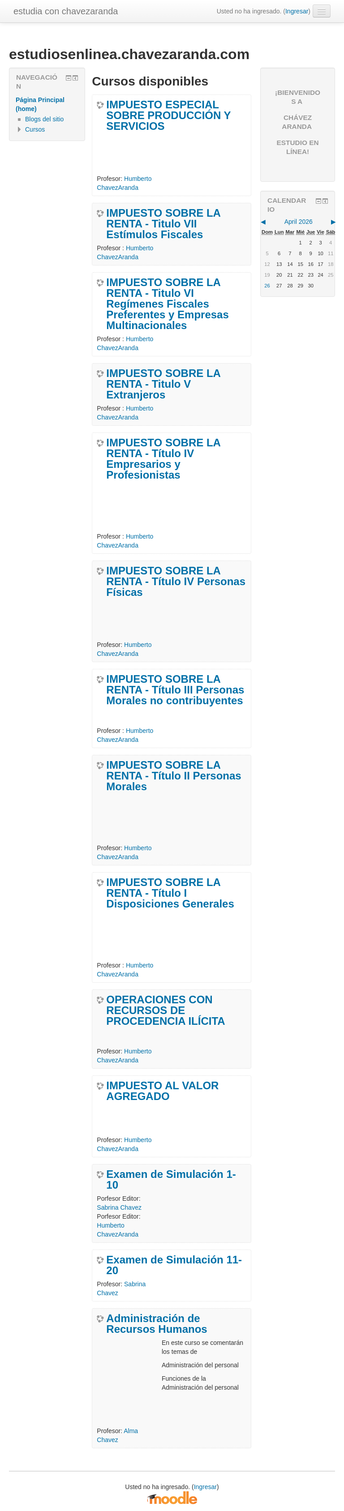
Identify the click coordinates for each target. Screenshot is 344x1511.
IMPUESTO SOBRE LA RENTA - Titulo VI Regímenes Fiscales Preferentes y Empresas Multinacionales (167, 304)
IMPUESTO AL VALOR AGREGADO (162, 1091)
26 (267, 285)
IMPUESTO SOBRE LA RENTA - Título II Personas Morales (173, 776)
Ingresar (296, 11)
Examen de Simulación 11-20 (174, 1265)
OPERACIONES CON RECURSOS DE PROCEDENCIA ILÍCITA (165, 1010)
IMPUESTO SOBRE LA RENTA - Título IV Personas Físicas (175, 581)
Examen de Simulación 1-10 (171, 1179)
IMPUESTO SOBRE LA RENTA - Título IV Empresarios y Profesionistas (163, 458)
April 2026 (298, 221)
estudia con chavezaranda (65, 11)
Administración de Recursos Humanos (156, 1324)
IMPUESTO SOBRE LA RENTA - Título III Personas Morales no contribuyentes (175, 690)
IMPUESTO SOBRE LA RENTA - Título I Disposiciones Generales (170, 893)
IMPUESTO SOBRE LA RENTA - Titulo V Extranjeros (163, 384)
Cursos (35, 129)
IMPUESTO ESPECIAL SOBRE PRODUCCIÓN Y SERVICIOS (168, 115)
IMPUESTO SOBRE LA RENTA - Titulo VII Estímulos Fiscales (163, 224)
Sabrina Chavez (119, 1207)
